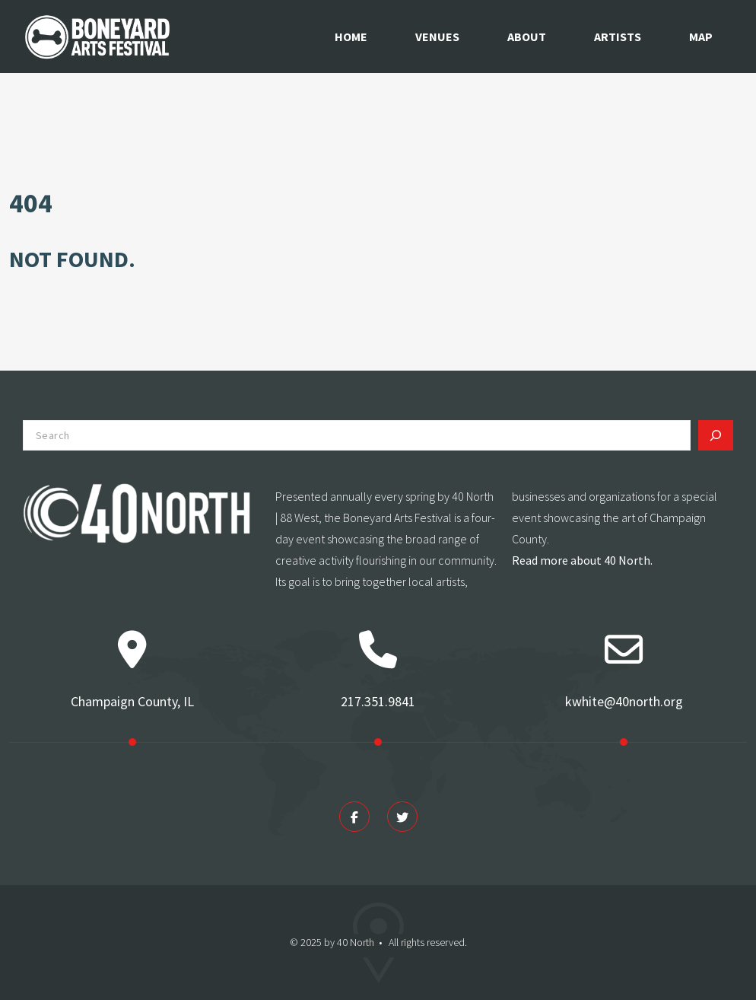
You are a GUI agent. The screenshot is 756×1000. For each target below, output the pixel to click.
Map (701, 36)
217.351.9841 (378, 701)
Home (351, 36)
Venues (437, 36)
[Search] (715, 435)
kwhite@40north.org (624, 701)
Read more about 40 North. (582, 560)
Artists (617, 36)
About (526, 36)
